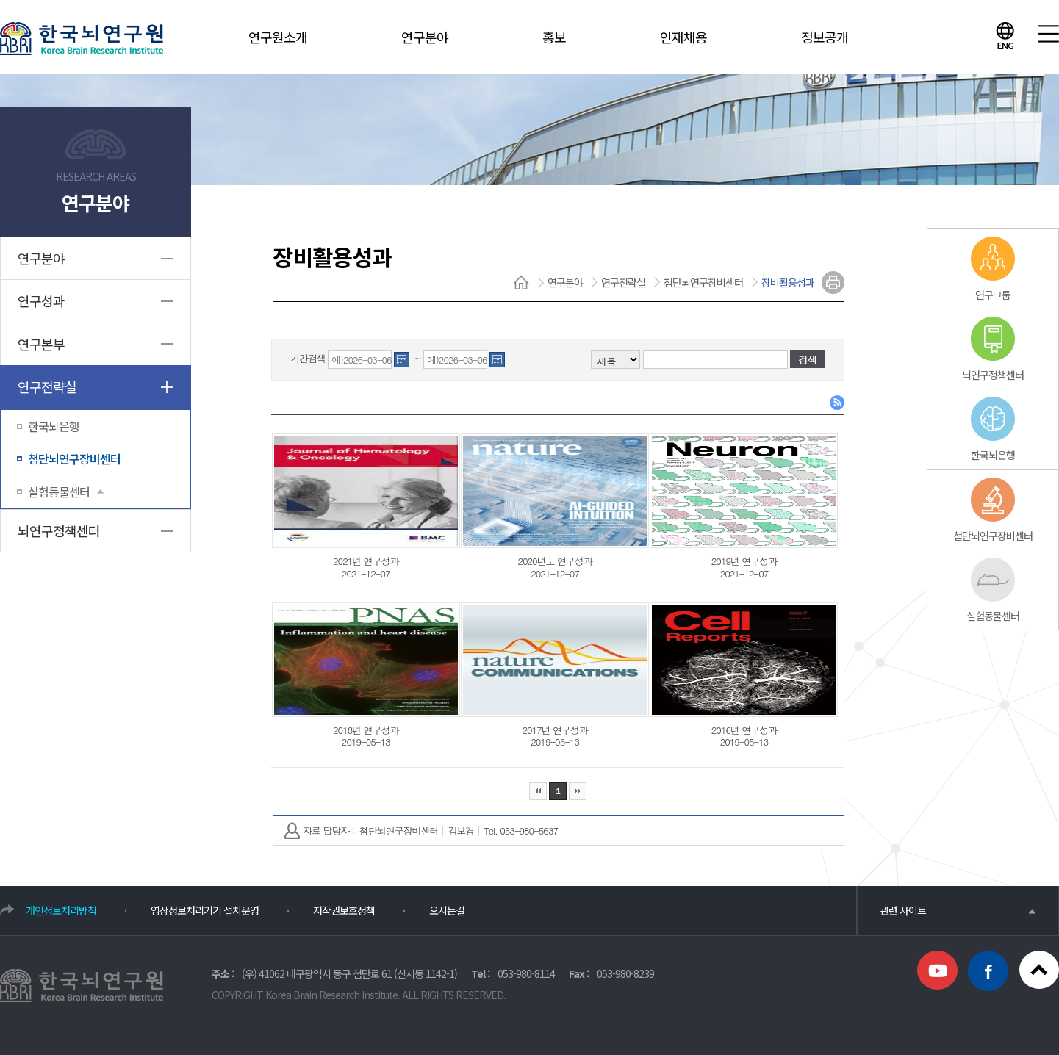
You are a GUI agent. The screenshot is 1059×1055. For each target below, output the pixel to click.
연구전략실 (47, 386)
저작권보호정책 (344, 910)
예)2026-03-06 (361, 360)
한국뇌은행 (53, 426)
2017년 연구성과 (554, 730)
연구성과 (41, 300)
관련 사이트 (957, 910)
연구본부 (41, 343)
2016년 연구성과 (744, 730)
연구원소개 (277, 36)
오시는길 (446, 910)
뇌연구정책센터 (59, 530)
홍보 (554, 36)
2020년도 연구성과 (554, 561)
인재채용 (683, 36)
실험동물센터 (66, 491)
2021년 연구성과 (365, 561)
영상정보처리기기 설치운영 (205, 910)
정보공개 (824, 36)
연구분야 (424, 36)
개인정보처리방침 (61, 910)
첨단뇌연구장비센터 (74, 458)
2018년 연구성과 (365, 730)
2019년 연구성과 (744, 561)
